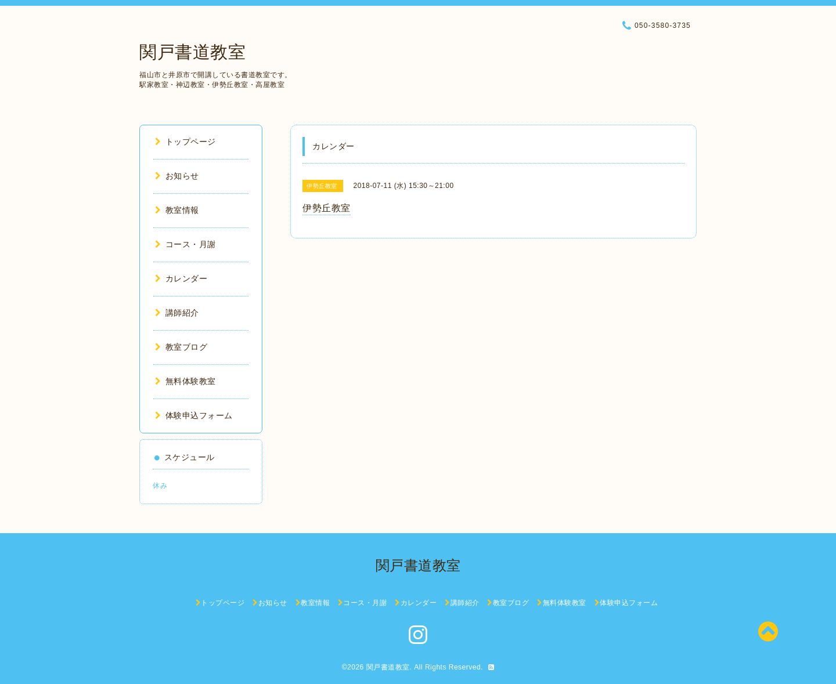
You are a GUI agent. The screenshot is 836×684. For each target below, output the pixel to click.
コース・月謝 (185, 244)
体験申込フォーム (194, 415)
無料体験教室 (185, 381)
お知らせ (177, 175)
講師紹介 (177, 312)
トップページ (185, 141)
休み (160, 486)
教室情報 (177, 210)
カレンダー (181, 278)
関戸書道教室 (192, 51)
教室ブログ (181, 347)
